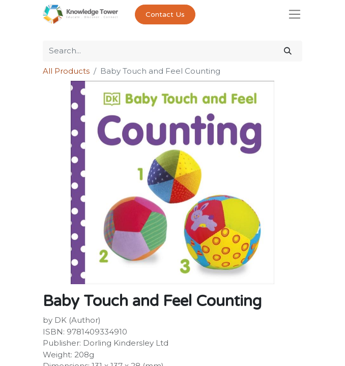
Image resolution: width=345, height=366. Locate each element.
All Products (66, 71)
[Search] (287, 51)
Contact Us (165, 14)
